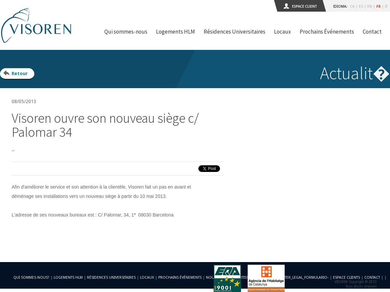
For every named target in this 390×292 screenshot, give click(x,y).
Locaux (282, 31)
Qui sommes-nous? (31, 277)
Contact (372, 31)
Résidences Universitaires (234, 31)
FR (378, 6)
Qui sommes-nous (125, 31)
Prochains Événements (327, 31)
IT (386, 6)
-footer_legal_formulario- (302, 277)
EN (369, 6)
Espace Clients (346, 277)
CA (352, 6)
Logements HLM (175, 31)
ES (361, 6)
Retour (20, 73)
